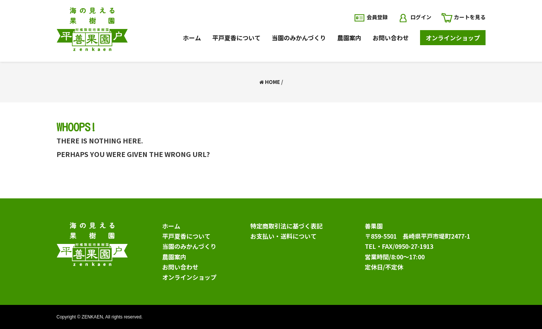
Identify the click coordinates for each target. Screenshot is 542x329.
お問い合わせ (180, 266)
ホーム (171, 225)
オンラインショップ (189, 277)
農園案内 (174, 256)
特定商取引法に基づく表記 (286, 225)
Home (272, 81)
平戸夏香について (186, 236)
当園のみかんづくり (189, 246)
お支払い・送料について (283, 236)
